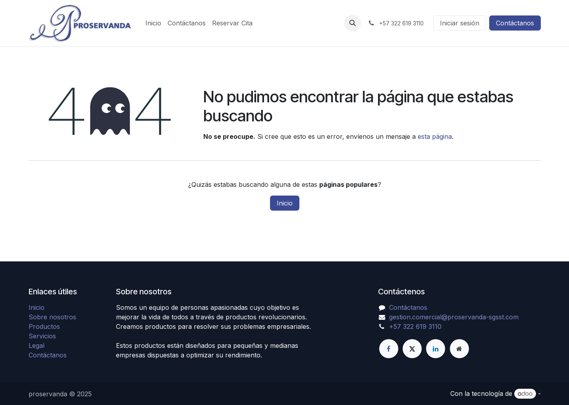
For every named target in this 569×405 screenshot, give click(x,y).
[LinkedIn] (435, 348)
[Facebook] (388, 348)
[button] (352, 23)
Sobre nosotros (52, 317)
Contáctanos (515, 23)
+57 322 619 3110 (415, 326)
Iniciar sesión (459, 23)
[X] (412, 348)
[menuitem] (153, 23)
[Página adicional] (459, 348)
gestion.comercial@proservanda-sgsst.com (454, 317)
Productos (44, 326)
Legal (36, 345)
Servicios (42, 336)
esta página (435, 136)
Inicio (285, 203)
